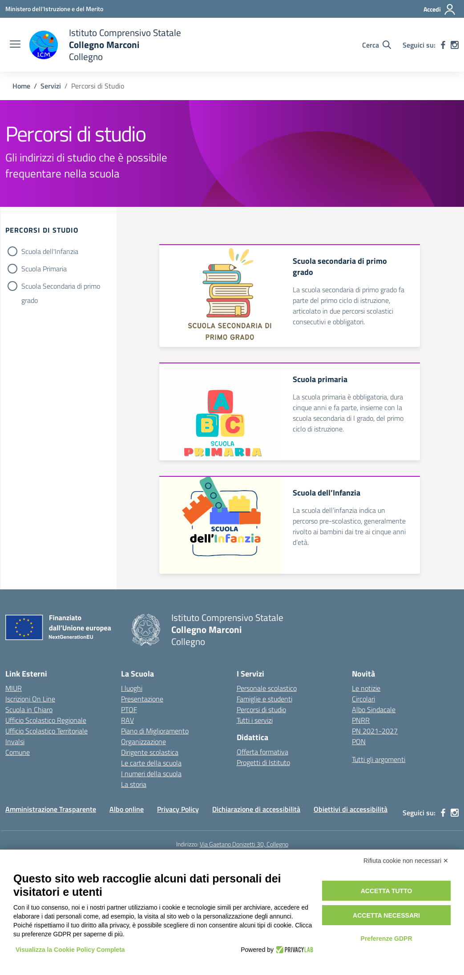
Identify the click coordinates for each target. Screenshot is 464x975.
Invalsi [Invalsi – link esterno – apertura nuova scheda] (14, 741)
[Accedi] (440, 9)
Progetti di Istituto (263, 762)
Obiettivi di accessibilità (350, 809)
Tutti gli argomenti (378, 759)
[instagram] (455, 45)
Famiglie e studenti (264, 698)
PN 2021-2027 (375, 730)
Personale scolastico (267, 688)
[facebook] (443, 45)
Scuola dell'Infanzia (49, 251)
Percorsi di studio (261, 709)
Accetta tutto (386, 890)
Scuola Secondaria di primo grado (60, 287)
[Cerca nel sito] (376, 45)
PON (359, 741)
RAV (127, 720)
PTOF (129, 709)
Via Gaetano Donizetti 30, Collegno (244, 844)
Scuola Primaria (44, 268)
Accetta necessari (386, 915)
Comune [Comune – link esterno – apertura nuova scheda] (17, 752)
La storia (133, 784)
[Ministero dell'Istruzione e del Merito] (54, 8)
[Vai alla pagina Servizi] (50, 86)
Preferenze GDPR (386, 938)
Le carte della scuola (151, 762)
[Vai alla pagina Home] (21, 86)
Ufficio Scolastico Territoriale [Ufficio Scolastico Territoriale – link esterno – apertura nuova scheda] (46, 730)
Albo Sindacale (373, 709)
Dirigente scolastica (149, 752)
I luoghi (131, 688)
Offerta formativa (262, 751)
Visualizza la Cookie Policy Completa (70, 949)
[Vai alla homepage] (105, 45)
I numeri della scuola (151, 773)
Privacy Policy (178, 809)
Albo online (126, 809)
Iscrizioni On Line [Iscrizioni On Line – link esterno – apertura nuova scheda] (30, 698)
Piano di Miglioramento (155, 730)
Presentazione (142, 698)
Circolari (363, 698)
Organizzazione (143, 741)
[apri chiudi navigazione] (15, 45)
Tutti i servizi (255, 720)
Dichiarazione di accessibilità (256, 809)
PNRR (361, 720)
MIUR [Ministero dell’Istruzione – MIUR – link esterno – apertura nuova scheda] (13, 688)
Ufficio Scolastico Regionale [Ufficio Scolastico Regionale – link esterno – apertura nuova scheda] (45, 720)
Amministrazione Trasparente (50, 809)
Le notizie (366, 688)
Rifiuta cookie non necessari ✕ (405, 860)
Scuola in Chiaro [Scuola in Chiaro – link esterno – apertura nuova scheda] (28, 709)
